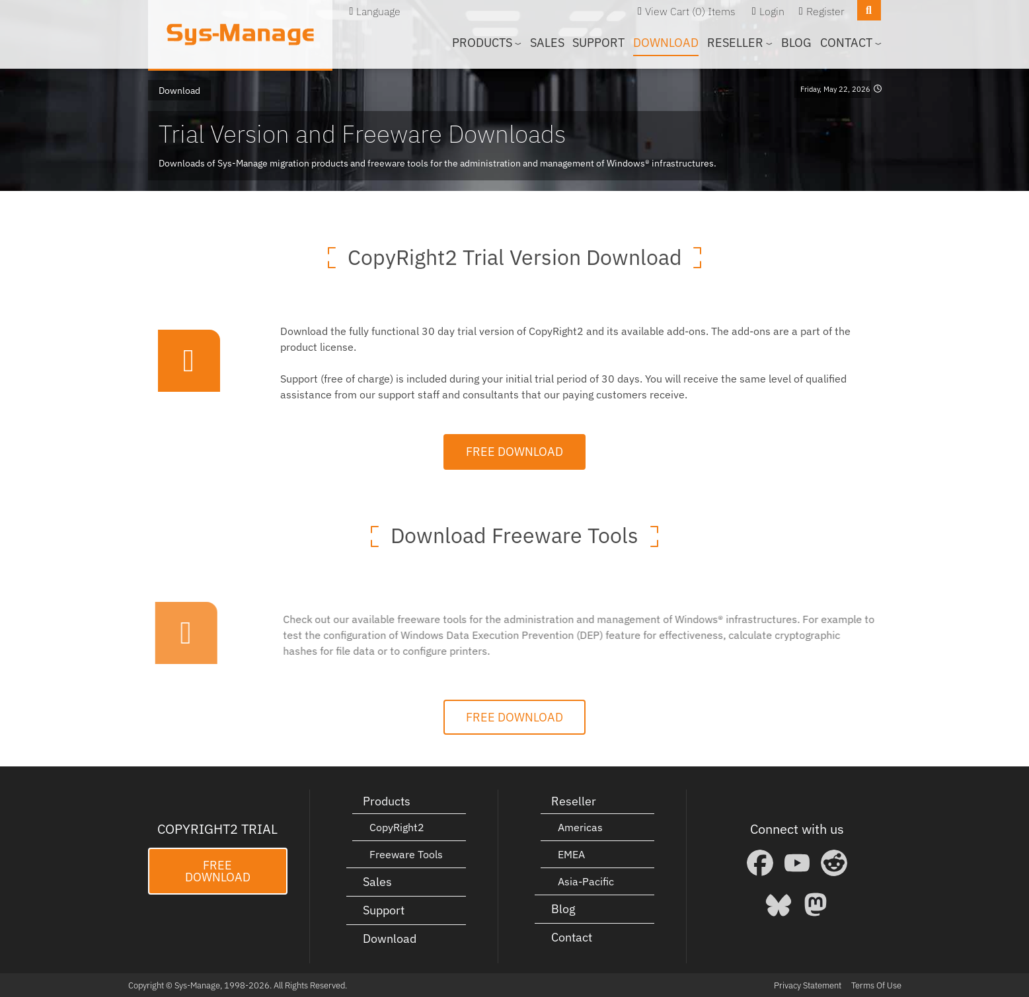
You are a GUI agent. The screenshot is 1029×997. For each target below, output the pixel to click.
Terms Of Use (876, 984)
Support (598, 42)
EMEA (571, 853)
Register (825, 11)
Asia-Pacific (586, 880)
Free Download (514, 451)
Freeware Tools (406, 853)
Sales (547, 42)
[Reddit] (834, 863)
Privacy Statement (807, 984)
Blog (796, 42)
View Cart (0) (675, 11)
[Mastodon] (815, 904)
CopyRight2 (396, 826)
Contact (571, 936)
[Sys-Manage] (240, 34)
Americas (580, 826)
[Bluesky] (778, 904)
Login (771, 11)
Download (666, 42)
